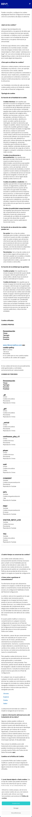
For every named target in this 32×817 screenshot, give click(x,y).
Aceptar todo (16, 803)
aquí (13, 752)
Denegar (16, 808)
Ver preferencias (16, 813)
